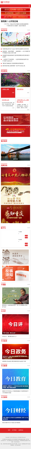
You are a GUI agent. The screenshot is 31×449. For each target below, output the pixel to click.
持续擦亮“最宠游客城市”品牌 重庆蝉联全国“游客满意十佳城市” (16, 56)
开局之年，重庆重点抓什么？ (9, 336)
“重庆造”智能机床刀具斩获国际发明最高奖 (13, 63)
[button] (28, 152)
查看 (13, 92)
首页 (9, 430)
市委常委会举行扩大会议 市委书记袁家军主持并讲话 (16, 49)
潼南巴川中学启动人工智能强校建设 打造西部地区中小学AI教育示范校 (15, 391)
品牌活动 (21, 430)
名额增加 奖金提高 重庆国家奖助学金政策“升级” (14, 361)
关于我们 (14, 430)
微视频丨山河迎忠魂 (9, 21)
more (28, 30)
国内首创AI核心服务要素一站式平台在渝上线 (14, 65)
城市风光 (15, 159)
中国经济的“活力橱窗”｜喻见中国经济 (16, 25)
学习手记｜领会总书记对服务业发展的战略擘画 (16, 24)
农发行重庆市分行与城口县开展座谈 (11, 422)
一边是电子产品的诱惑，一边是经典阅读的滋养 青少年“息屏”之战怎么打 (16, 60)
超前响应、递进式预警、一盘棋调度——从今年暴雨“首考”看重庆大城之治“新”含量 (16, 52)
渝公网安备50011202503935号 (13, 440)
